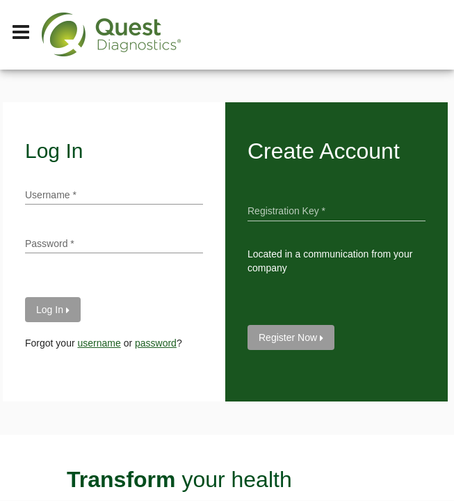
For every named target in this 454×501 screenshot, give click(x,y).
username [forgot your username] (98, 343)
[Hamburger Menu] (21, 35)
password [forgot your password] (156, 343)
